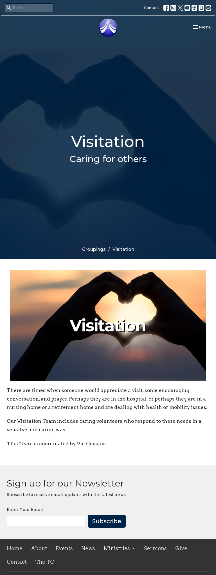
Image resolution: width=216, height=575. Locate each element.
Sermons (155, 548)
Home (14, 548)
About (39, 548)
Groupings (94, 249)
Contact (151, 7)
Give (181, 548)
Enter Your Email (25, 509)
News (88, 548)
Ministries (120, 548)
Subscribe (106, 521)
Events (64, 548)
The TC (44, 562)
